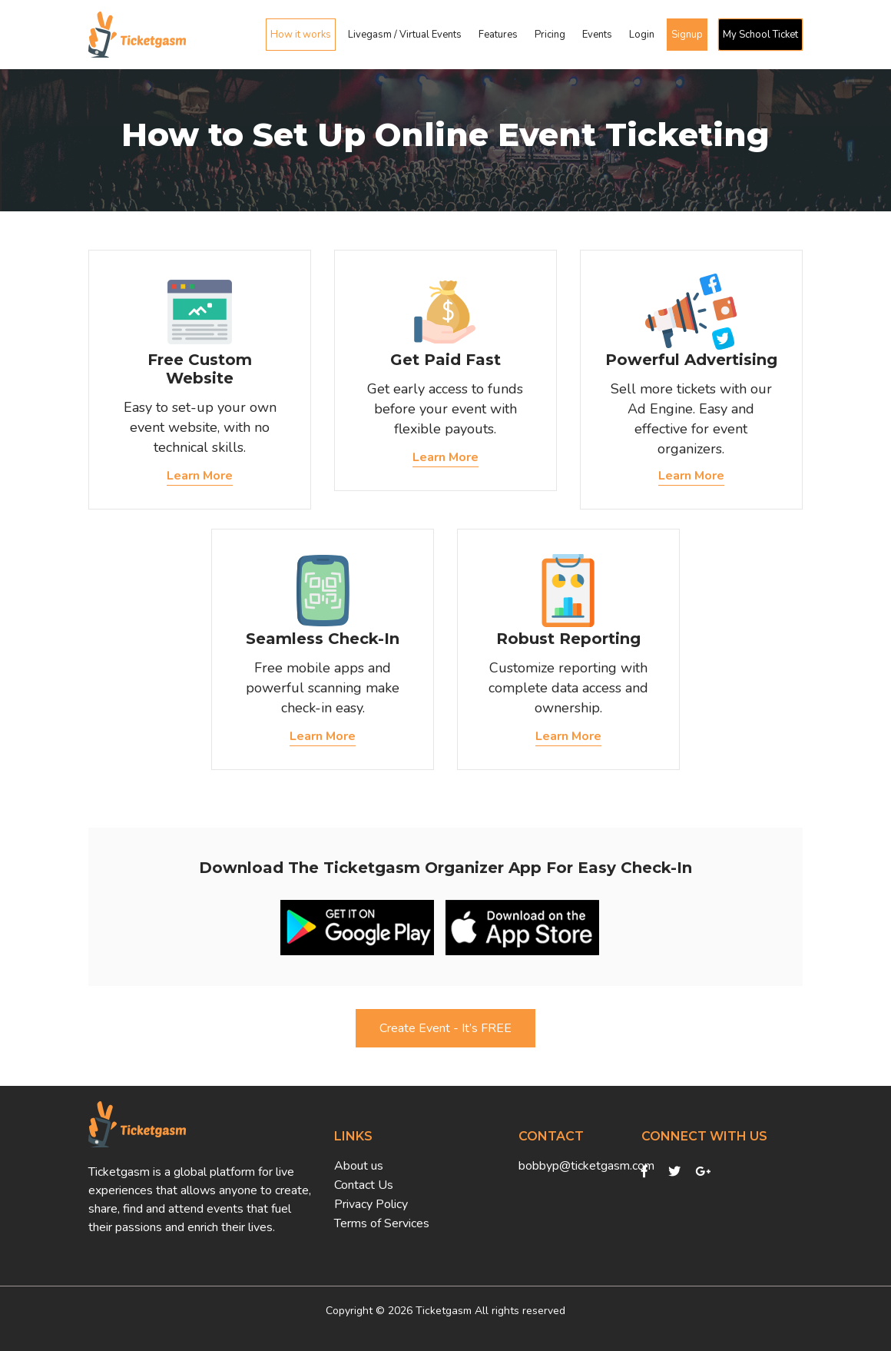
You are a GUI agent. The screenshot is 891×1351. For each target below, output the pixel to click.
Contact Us (363, 1185)
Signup (687, 34)
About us (358, 1165)
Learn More (200, 475)
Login (641, 34)
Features (498, 34)
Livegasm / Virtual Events (405, 34)
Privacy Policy (371, 1204)
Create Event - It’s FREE (445, 1028)
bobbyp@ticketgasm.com (568, 1165)
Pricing (550, 34)
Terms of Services (381, 1223)
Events (597, 34)
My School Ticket (760, 34)
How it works (300, 34)
